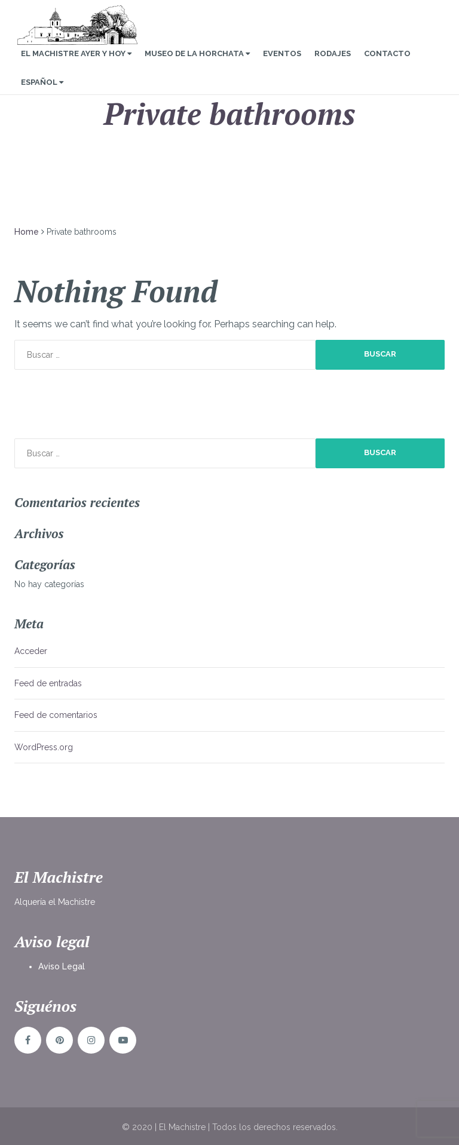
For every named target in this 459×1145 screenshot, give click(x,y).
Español (42, 93)
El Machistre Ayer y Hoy (76, 64)
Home (26, 232)
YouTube (122, 1040)
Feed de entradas (48, 683)
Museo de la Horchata (197, 64)
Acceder (30, 651)
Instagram (91, 1040)
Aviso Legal (61, 966)
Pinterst (59, 1040)
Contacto (387, 64)
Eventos (282, 64)
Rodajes (332, 64)
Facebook (27, 1040)
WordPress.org (43, 747)
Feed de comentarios (55, 715)
